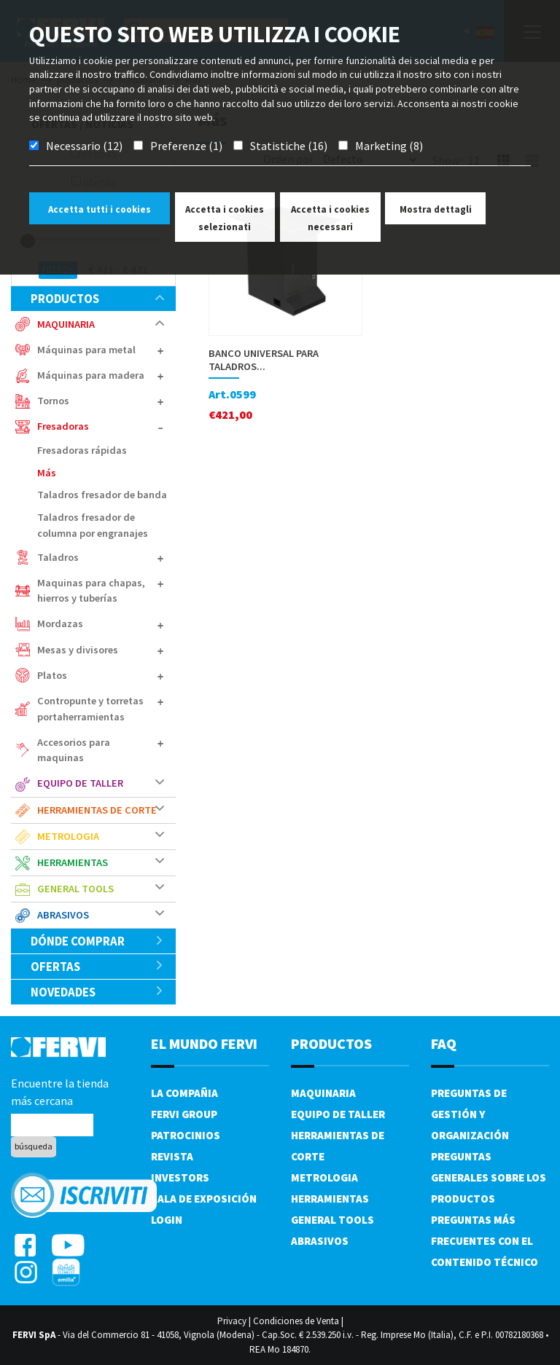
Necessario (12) (84, 145)
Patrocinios (185, 1135)
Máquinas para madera (90, 375)
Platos (52, 675)
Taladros (58, 557)
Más (46, 472)
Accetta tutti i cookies (99, 209)
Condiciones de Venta (296, 1321)
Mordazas (60, 623)
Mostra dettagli (436, 209)
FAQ (443, 1043)
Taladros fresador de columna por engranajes (92, 525)
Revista (172, 1156)
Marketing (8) (389, 145)
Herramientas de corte (97, 810)
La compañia (184, 1093)
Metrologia (68, 836)
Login (166, 1220)
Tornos (53, 400)
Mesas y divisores (77, 649)
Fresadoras (63, 426)
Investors (180, 1177)
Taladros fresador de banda (102, 494)
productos (97, 299)
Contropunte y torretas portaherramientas (90, 708)
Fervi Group (184, 1114)
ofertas (97, 967)
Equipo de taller (80, 783)
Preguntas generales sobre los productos (488, 1177)
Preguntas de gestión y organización (470, 1114)
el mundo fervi (204, 1043)
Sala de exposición (204, 1198)
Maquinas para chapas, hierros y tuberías (91, 590)
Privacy (231, 1321)
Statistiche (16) (288, 145)
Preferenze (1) (186, 145)
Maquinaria (66, 324)
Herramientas (72, 862)
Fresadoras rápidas (82, 450)
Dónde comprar (97, 941)
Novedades (97, 992)
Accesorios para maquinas (73, 750)
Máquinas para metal (86, 349)
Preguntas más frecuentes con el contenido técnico (484, 1241)
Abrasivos (63, 914)
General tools (75, 888)
